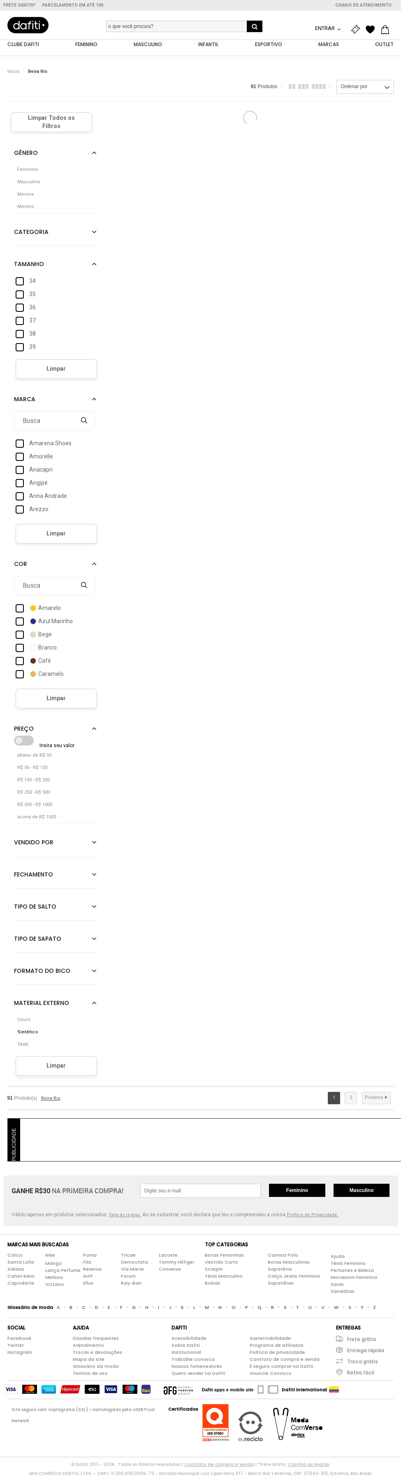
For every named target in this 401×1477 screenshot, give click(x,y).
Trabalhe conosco (193, 1359)
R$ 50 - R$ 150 (32, 768)
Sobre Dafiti (186, 1345)
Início (13, 72)
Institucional (186, 1352)
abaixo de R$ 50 (34, 755)
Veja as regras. (125, 1215)
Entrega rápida (365, 1350)
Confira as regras (308, 1464)
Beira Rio (37, 72)
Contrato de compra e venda (285, 1359)
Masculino (362, 1191)
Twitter (15, 1345)
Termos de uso (90, 1374)
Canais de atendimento (363, 5)
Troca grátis (362, 1361)
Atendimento (88, 1345)
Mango (53, 1264)
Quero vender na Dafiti (198, 1374)
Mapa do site (88, 1359)
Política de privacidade (277, 1352)
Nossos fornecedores (197, 1366)
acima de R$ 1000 (36, 817)
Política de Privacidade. (312, 1215)
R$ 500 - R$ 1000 (34, 805)
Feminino (297, 1191)
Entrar (325, 28)
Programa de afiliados (277, 1345)
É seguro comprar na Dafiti (281, 1366)
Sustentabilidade (270, 1338)
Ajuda (338, 1257)
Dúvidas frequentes (96, 1338)
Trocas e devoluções (97, 1352)
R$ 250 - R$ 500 (33, 792)
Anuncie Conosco (271, 1374)
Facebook (19, 1338)
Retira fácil (360, 1373)
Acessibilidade (189, 1338)
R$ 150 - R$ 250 (33, 780)
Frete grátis (361, 1339)
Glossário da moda (96, 1366)
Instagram (19, 1352)
